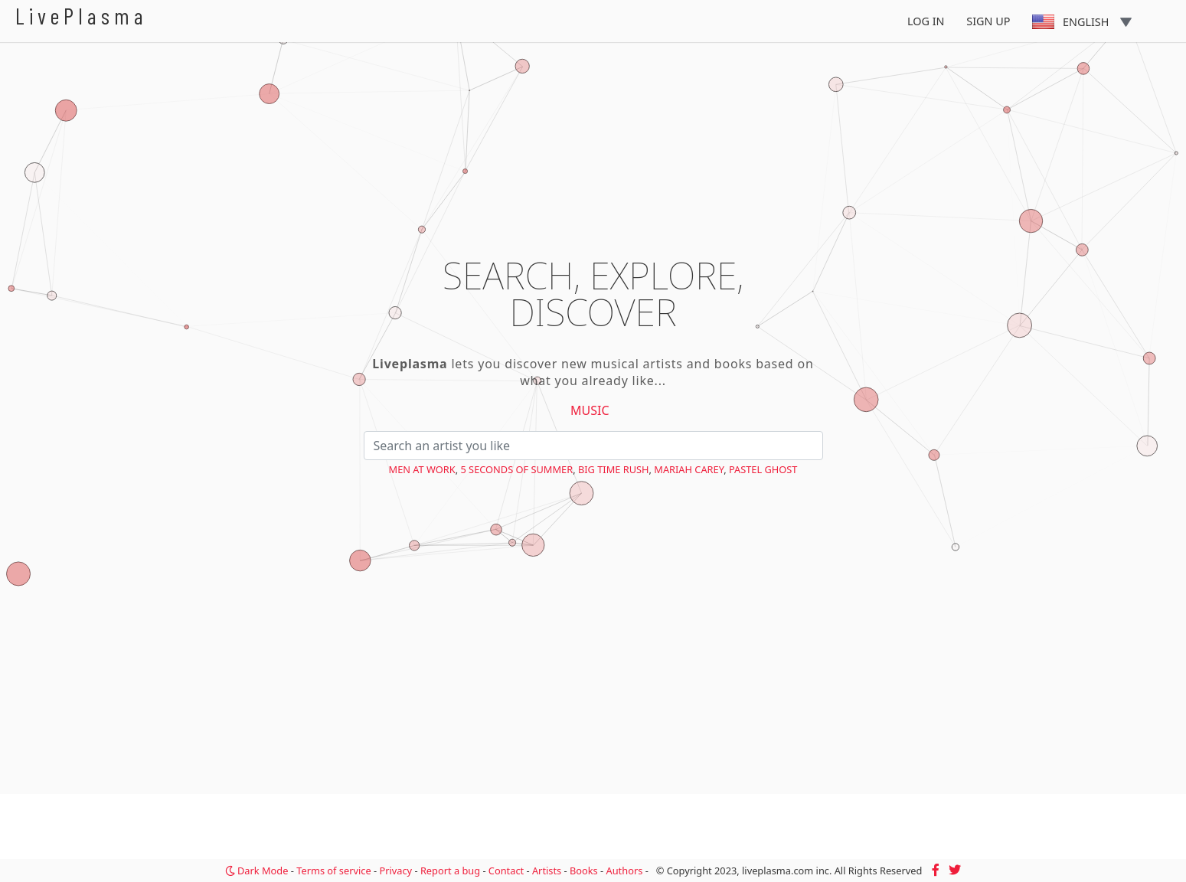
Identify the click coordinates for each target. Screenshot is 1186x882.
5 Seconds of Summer (516, 469)
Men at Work (422, 469)
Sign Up (988, 21)
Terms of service (333, 870)
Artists (546, 870)
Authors (624, 870)
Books (584, 870)
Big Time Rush (613, 469)
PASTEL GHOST (763, 469)
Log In (926, 21)
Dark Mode (257, 870)
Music (589, 410)
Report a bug (450, 870)
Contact (506, 870)
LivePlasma (81, 15)
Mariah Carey (689, 469)
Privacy (395, 870)
